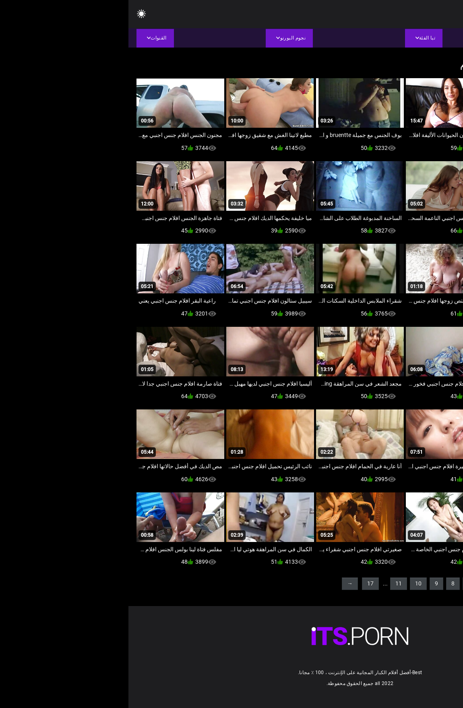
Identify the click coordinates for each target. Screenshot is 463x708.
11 (270, 583)
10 (290, 583)
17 (242, 583)
